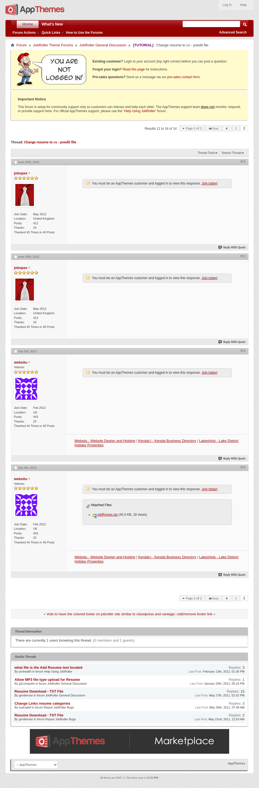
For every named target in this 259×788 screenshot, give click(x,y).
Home (27, 24)
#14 (243, 467)
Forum (21, 45)
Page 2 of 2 (194, 128)
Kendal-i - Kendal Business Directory (167, 441)
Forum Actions (24, 33)
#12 (243, 256)
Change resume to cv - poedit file (50, 142)
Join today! (209, 183)
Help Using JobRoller (139, 111)
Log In (227, 5)
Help (243, 5)
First (213, 128)
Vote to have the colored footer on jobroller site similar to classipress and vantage (111, 614)
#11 (243, 161)
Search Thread (231, 152)
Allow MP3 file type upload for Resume (47, 680)
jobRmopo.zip (107, 515)
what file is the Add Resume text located (48, 667)
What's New (52, 24)
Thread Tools (206, 152)
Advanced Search (233, 32)
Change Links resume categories (42, 703)
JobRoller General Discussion (102, 45)
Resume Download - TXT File (39, 691)
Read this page (134, 69)
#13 (243, 351)
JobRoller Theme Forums (53, 45)
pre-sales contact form (183, 77)
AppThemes (236, 763)
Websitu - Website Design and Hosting (104, 441)
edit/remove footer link (194, 614)
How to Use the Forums (84, 33)
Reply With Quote (232, 247)
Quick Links (51, 33)
